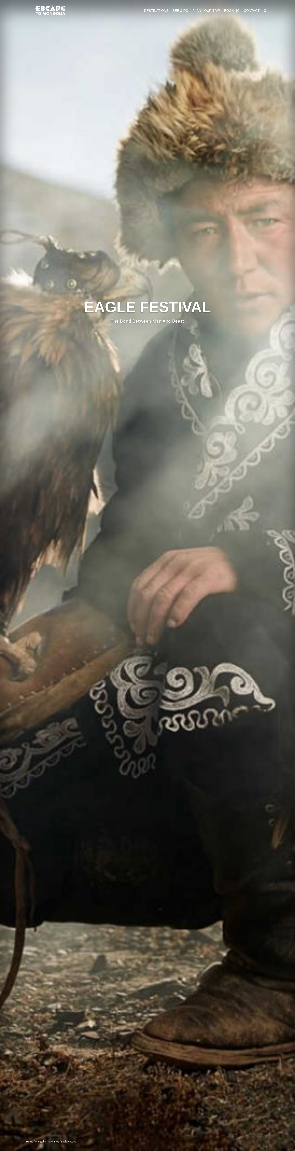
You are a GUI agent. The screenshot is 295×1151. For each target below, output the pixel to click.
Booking (232, 10)
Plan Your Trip (206, 10)
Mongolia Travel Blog (47, 1141)
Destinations (156, 10)
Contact (252, 10)
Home (29, 1141)
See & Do (180, 10)
